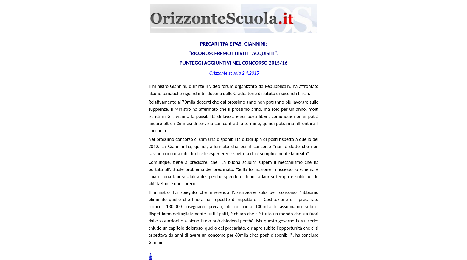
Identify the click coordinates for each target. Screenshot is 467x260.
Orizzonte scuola (225, 73)
